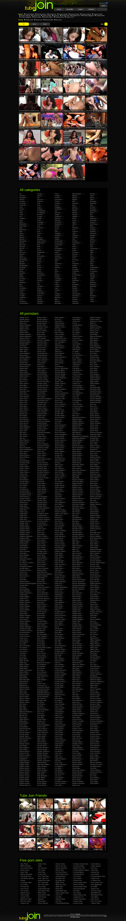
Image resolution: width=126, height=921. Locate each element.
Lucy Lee (75, 397)
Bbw (20, 231)
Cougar (39, 216)
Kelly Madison (59, 602)
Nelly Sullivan (76, 629)
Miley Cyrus (76, 547)
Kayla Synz (58, 583)
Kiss (56, 273)
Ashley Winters (24, 610)
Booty (21, 271)
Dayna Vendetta (42, 568)
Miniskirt (75, 203)
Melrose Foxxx (77, 500)
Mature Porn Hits (79, 868)
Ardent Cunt (95, 889)
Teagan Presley (95, 610)
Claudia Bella (41, 498)
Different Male (60, 899)
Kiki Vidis (58, 642)
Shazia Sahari (94, 466)
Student (92, 228)
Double (39, 258)
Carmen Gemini (42, 376)
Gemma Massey (42, 696)
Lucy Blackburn (77, 393)
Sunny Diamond (95, 568)
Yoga (91, 299)
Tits (91, 254)
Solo (91, 205)
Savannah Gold (95, 434)
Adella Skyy (23, 331)
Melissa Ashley (77, 489)
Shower (92, 194)
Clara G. (40, 495)
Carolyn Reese (42, 389)
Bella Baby (23, 676)
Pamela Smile (77, 715)
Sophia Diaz (94, 514)
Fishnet (39, 296)
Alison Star (23, 431)
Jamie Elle (58, 355)
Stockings (93, 220)
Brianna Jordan (24, 755)
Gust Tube (41, 872)
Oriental (75, 235)
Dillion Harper (41, 606)
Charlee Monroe (42, 425)
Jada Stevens (59, 346)
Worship (92, 296)
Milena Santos (77, 546)
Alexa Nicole (23, 387)
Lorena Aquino (77, 385)
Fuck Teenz (77, 876)
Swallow (92, 231)
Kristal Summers (60, 670)
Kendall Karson (60, 612)
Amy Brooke (23, 483)
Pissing (74, 254)
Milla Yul (75, 549)
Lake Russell (59, 717)
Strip (91, 226)
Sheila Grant (94, 472)
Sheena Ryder (95, 468)
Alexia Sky (22, 393)
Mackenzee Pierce (78, 417)
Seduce (74, 297)
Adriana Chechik (25, 334)
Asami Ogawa (24, 589)
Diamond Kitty (42, 600)
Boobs (21, 269)
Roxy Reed (93, 370)
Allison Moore (24, 440)
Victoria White (94, 742)
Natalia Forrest (77, 606)
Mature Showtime (26, 874)
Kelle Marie (58, 595)
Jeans (57, 265)
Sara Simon (94, 408)
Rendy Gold (94, 332)
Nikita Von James (78, 664)
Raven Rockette (77, 781)
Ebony (39, 262)
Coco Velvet (41, 510)
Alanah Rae (23, 363)
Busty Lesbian (37, 17)
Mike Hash (75, 542)
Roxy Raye (93, 368)
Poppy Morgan (77, 747)
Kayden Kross (59, 578)
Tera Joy (93, 621)
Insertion (57, 256)
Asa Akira (22, 587)
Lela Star (58, 761)
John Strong (59, 472)
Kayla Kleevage (60, 581)
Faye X (39, 681)
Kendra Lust (59, 613)
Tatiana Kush (94, 598)
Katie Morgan (59, 561)
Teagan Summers (96, 612)
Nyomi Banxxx (77, 700)
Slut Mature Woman (27, 878)
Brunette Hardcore (41, 14)
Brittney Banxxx (24, 785)
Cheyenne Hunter (43, 446)
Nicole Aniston (77, 646)
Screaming (76, 294)
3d (20, 194)
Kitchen (57, 275)
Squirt (92, 216)
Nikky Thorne (76, 681)
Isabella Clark (59, 325)
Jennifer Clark (59, 410)
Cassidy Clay (41, 404)
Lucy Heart (76, 395)
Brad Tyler (22, 725)
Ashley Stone (23, 608)
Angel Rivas (23, 517)
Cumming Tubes (26, 882)
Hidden (57, 239)
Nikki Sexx (75, 679)
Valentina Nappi (95, 679)
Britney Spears (24, 772)
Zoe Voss (93, 776)
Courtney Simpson (43, 519)
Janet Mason (59, 366)
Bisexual (22, 252)
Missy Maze (76, 564)
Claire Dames (41, 491)
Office (74, 224)
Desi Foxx (40, 585)
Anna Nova (23, 564)
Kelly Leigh (58, 600)
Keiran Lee (58, 591)
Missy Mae (76, 561)
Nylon (74, 222)
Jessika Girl (59, 455)
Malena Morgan (77, 440)
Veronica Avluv (95, 715)
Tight (91, 250)
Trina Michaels (95, 666)
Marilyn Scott (76, 461)
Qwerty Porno (25, 893)
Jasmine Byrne (60, 372)
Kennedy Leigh (60, 619)
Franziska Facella (43, 689)
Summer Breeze (95, 561)
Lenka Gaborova (60, 764)
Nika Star (75, 659)
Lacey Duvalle (59, 704)
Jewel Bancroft (60, 459)
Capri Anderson (42, 359)
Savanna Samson (96, 432)
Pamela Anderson (78, 713)
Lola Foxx (75, 366)
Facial (39, 277)
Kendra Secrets (60, 615)
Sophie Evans (94, 523)
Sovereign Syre (95, 532)
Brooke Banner (42, 321)
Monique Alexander (78, 585)
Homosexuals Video (80, 887)
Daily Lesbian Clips (62, 893)
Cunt (38, 230)
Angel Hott (22, 510)
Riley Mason (94, 340)
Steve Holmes (94, 553)
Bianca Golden (24, 698)
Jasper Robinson (60, 378)
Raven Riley (76, 779)
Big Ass (22, 239)
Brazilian (22, 273)
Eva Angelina (41, 664)
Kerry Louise (59, 621)
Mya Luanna (76, 595)
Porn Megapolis (96, 884)
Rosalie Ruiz (94, 357)
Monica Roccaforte (78, 580)
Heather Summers (43, 757)
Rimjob (74, 288)
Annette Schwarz (25, 570)
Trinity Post (93, 670)
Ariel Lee (22, 578)
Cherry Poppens (42, 444)
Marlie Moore (76, 463)
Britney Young (24, 776)
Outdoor (75, 237)
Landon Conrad (60, 725)
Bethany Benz (24, 687)
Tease (92, 243)
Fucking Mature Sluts (98, 876)
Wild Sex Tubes (25, 901)
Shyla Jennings (95, 476)
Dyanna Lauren (42, 623)
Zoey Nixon (94, 779)
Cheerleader (23, 303)
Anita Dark (22, 553)
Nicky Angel (76, 640)
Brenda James (24, 744)
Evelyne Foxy (41, 674)
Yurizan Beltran (95, 770)
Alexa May (22, 385)
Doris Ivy (40, 619)
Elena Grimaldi (42, 627)
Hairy (56, 231)
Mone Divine (76, 578)
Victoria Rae (94, 740)
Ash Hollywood (24, 591)
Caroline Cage (42, 383)
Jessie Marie (59, 449)
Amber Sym (23, 474)
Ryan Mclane (94, 374)
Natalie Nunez (77, 615)
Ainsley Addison (24, 357)
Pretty (74, 265)
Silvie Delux (94, 485)
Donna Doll (41, 615)
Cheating (22, 301)
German (57, 213)
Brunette (22, 279)
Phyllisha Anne (77, 744)
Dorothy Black (42, 621)
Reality (74, 279)
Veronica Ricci (95, 719)
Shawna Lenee (95, 463)
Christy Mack (41, 476)
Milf (73, 201)
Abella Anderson (25, 325)
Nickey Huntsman (78, 634)
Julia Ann (58, 493)
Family (39, 279)
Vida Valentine (95, 745)
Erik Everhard (41, 657)
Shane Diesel (94, 459)
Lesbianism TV (78, 897)
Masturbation (76, 194)
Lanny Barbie (59, 727)
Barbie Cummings (25, 670)
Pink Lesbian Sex (97, 882)
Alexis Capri (23, 398)
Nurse (74, 220)
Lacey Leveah (59, 708)
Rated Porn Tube (44, 880)
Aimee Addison (24, 353)
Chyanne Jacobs (42, 478)
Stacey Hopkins (95, 536)
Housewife (58, 245)
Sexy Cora (93, 453)
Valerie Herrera (95, 683)
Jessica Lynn (39, 19)
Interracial (58, 258)
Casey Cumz (41, 395)
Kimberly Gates (60, 649)
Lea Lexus (58, 749)
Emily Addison (42, 638)
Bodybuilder (23, 265)
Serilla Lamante (95, 451)
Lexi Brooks (59, 772)
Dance (39, 237)
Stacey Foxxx (94, 534)
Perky (74, 248)
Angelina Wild (24, 538)
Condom (40, 214)
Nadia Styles (76, 600)
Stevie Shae (94, 555)
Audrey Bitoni (23, 625)
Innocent (57, 254)
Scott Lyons (94, 442)
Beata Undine (24, 674)
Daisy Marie (41, 534)
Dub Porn (94, 868)
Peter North (76, 736)
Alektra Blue (23, 368)
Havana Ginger (42, 749)
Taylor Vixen (94, 606)
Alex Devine (23, 380)
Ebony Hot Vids (61, 866)
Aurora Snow (23, 634)
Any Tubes (41, 870)
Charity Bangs (42, 423)
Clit (38, 197)
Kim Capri (58, 644)
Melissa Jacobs (77, 491)
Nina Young (76, 691)
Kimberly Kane (60, 651)
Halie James (41, 740)
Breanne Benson (25, 738)
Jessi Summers (60, 432)
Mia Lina (75, 515)
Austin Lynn (23, 638)
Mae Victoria (76, 434)
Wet (91, 288)
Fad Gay (58, 901)
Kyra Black (58, 700)
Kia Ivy (57, 627)
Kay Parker (58, 574)
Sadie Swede (94, 383)
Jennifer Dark (59, 412)
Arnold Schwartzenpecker (28, 583)
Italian (57, 260)
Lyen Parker (76, 410)
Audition (22, 218)
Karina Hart (58, 529)
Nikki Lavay (76, 678)
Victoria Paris (94, 736)
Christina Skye (42, 468)
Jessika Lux (59, 457)
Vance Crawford (95, 689)
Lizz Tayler (75, 357)
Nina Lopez (76, 687)
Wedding (93, 286)
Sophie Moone (95, 527)
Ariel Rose (22, 580)
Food (56, 194)
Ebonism (41, 899)
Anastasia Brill (24, 491)
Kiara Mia (58, 632)
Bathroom (22, 230)
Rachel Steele (77, 762)
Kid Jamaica (59, 634)
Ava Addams (23, 642)
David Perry (41, 566)
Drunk (39, 260)
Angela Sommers (25, 521)
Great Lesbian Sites (80, 882)
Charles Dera (41, 427)
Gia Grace (40, 702)
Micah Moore (76, 525)
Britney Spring (24, 774)
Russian (75, 290)
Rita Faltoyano (95, 346)
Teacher (92, 241)
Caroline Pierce (42, 387)
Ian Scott (58, 319)
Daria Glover (41, 561)
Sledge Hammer (95, 504)
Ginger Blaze (41, 719)
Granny (57, 226)
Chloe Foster (41, 453)
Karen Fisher (59, 523)
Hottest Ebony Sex (62, 874)
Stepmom (93, 218)
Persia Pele (76, 734)
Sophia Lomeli (29, 19)
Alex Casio (23, 378)
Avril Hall (22, 655)
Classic (39, 196)
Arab (21, 213)
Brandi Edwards (24, 729)
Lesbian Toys (36, 15)
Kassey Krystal (60, 546)
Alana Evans (23, 361)
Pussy (74, 277)
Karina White (59, 534)
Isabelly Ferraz (60, 327)
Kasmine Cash (60, 544)
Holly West (40, 779)
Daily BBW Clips (61, 891)
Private (74, 267)
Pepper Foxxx (77, 729)
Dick (38, 245)
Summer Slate (95, 566)
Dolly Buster (41, 608)
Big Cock (22, 245)
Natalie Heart (76, 613)
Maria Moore (76, 451)
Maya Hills (75, 478)
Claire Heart (41, 493)
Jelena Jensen (60, 397)
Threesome (94, 248)
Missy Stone (76, 566)
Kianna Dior (59, 629)
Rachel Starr (76, 761)
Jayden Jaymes (60, 383)
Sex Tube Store (43, 884)
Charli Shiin (41, 431)
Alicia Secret (23, 423)
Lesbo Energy (78, 903)
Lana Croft (58, 719)
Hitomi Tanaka (42, 770)
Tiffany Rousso (95, 646)
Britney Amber (24, 768)
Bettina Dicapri (24, 689)
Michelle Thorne (77, 536)
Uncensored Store (26, 868)
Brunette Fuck (52, 14)
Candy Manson (42, 353)
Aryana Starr (23, 585)
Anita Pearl (23, 557)
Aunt (21, 220)
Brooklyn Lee (41, 329)
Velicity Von (94, 712)
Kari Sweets (59, 527)
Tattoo (92, 239)
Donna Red (41, 617)
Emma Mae (41, 644)
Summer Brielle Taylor (97, 563)
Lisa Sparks (76, 348)
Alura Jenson (23, 451)
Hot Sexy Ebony (61, 872)
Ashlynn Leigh (24, 617)
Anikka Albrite (24, 542)
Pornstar (75, 260)
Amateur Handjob (86, 14)
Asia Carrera (23, 619)
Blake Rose (23, 710)
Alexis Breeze (24, 397)
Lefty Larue (58, 757)
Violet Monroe (94, 749)
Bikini (21, 250)
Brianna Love (23, 757)
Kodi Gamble (59, 664)
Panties (74, 241)
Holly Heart (41, 774)
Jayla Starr (58, 387)
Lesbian (57, 290)
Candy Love (41, 351)
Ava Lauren (23, 651)
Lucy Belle (75, 391)
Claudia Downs (42, 502)
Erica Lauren (41, 655)
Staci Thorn (94, 540)
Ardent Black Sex (44, 889)
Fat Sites (59, 897)
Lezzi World (95, 874)
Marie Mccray (76, 459)
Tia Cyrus (93, 632)
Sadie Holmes (94, 380)
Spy (91, 214)
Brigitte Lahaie (24, 766)
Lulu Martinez (76, 400)
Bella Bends (23, 678)
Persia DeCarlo (77, 730)
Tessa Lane (94, 630)
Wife (91, 292)
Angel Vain (23, 519)
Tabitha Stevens (95, 583)
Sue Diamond (94, 559)
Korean (57, 277)
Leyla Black (76, 319)
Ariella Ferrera (24, 581)
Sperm (92, 213)
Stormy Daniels (95, 557)
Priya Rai (75, 751)
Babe (21, 222)
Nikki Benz (75, 668)
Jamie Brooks (59, 353)
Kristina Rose (59, 672)
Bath (21, 228)
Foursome (58, 199)
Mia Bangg (76, 510)
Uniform (92, 269)
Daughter (40, 239)
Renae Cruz (94, 331)
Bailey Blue (23, 659)
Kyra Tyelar (58, 702)
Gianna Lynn (41, 708)
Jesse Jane (58, 429)
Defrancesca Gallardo (44, 574)
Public (74, 273)
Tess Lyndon (94, 629)
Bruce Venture (42, 331)
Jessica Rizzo (59, 448)
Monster (75, 209)
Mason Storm (76, 474)
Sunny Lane (94, 570)
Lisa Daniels (76, 344)
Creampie (40, 222)
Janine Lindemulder (61, 368)
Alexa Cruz (23, 382)
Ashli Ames (23, 612)
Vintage (92, 277)
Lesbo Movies (95, 864)
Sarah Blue (93, 412)
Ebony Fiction (60, 864)
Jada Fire (58, 344)
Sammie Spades (95, 398)
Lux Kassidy (76, 408)
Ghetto (57, 214)
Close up (40, 199)
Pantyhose (75, 243)
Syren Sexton (94, 581)
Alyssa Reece (24, 457)
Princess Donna (77, 749)
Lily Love (75, 334)
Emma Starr (41, 646)
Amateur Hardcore (25, 15)
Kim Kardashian (60, 646)
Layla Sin (58, 747)
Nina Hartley (76, 683)
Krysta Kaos (59, 678)
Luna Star (75, 402)
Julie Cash (58, 500)
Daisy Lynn (40, 532)
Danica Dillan (41, 549)
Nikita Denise (76, 663)
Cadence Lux (41, 336)
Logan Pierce (76, 363)
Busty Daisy (41, 334)
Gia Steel (40, 706)
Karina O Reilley (60, 530)
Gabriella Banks (42, 691)
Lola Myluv (76, 368)
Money (74, 207)
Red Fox (93, 323)
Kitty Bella (58, 655)
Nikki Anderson (77, 666)
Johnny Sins (59, 478)
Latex (56, 282)
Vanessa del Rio (95, 706)
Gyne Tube (24, 872)
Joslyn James (59, 487)
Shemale (75, 303)
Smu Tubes (42, 887)
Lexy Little (58, 785)
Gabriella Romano (43, 695)
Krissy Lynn (58, 668)
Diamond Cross (42, 595)
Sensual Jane (94, 448)
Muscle (74, 213)
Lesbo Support (96, 866)
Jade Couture (59, 348)
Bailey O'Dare (24, 664)
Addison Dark (24, 327)
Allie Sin (22, 438)
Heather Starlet (42, 755)
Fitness (39, 299)
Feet (38, 284)
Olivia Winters (77, 708)
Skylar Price (94, 502)
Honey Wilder (41, 783)
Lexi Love (58, 776)
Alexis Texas (23, 410)
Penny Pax (76, 727)
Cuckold (40, 224)
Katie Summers (60, 564)
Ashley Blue (23, 595)
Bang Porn (59, 889)
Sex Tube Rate (43, 882)
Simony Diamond (95, 495)
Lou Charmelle (77, 387)
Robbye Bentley (95, 348)
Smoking (93, 203)
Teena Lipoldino (95, 619)
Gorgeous (58, 224)
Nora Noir (75, 695)
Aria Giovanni (24, 576)
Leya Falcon (76, 317)
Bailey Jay (22, 663)
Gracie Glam (41, 727)
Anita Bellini (23, 546)
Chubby (39, 194)
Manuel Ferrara (77, 446)
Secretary (75, 296)
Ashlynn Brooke (24, 615)
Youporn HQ (24, 903)
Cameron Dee (42, 342)
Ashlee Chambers (25, 593)
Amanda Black (24, 461)
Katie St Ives (59, 563)
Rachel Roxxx (77, 759)
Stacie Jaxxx (94, 542)
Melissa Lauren (77, 493)
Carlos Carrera (42, 368)
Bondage (22, 267)
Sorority (92, 207)
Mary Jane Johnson (79, 470)
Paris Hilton (76, 717)
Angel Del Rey (24, 508)
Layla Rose (58, 745)
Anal (20, 207)
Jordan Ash (58, 483)
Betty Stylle (23, 693)
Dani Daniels (41, 546)
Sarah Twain (94, 421)
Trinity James (94, 668)
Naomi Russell (77, 604)
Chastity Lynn (41, 438)
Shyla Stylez (94, 478)
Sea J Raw (58, 19)
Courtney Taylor (42, 521)
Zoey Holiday (94, 778)
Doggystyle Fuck (76, 15)
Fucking (57, 203)
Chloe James (41, 455)
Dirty (38, 248)
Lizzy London (76, 361)
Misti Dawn (76, 568)
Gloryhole (58, 222)
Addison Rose (24, 329)
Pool (73, 258)
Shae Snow (94, 455)
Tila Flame (93, 653)
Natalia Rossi (76, 608)
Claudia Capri (41, 500)
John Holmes (59, 468)
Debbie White (41, 570)
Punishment (76, 275)
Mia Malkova (76, 517)
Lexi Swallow (59, 778)
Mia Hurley (76, 512)
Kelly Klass (58, 598)
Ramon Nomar (77, 772)
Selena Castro (95, 446)
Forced (57, 197)
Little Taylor (76, 349)
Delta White (41, 578)
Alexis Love (23, 404)
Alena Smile (23, 372)
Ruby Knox (93, 372)
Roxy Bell (93, 363)
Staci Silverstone (95, 538)
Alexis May (23, 406)
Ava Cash (22, 644)
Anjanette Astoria (25, 559)
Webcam (93, 284)
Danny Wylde (41, 557)
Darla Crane (41, 563)
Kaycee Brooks (60, 576)
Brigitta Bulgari (24, 762)
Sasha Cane (94, 425)
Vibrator (92, 275)
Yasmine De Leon (96, 764)
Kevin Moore (59, 625)
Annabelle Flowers (25, 566)
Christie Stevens (42, 464)
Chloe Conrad (41, 449)
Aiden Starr (23, 351)
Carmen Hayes (42, 378)
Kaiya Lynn (58, 515)
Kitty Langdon (59, 659)
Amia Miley (23, 478)
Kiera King (58, 636)
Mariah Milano (77, 455)
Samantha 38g (95, 387)
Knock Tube (42, 874)
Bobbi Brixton (23, 719)
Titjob (92, 252)
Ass (20, 216)
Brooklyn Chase (42, 327)
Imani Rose (58, 321)
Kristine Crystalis (60, 674)
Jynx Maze (58, 504)
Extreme (40, 273)
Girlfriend (58, 216)
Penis (74, 247)
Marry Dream (76, 466)
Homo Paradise (78, 884)
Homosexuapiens (79, 889)
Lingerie (57, 294)
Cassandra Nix (42, 402)
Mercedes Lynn (77, 506)
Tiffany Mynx (94, 642)
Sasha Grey (94, 427)
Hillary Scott (41, 768)
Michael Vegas (77, 527)
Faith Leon (40, 678)
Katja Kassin (59, 568)
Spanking (93, 211)
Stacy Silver (94, 544)
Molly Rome (76, 576)
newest (34, 24)
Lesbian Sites (77, 901)
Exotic (39, 271)
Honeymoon (59, 243)
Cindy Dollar (41, 483)
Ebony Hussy (24, 870)
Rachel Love (76, 757)
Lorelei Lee (76, 383)
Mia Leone (75, 514)
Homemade (59, 241)
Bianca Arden (23, 696)
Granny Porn (77, 880)
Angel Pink (23, 515)
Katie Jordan (59, 557)
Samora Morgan (95, 400)
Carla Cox (40, 365)
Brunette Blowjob (29, 14)
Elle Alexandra (42, 634)
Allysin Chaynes (24, 448)
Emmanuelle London (44, 647)
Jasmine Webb (60, 376)
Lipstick (57, 296)
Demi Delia (40, 580)
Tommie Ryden (95, 657)
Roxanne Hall (94, 359)
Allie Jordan (23, 436)
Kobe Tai (58, 663)
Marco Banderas (77, 448)
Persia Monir (76, 732)
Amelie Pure (23, 476)
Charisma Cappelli (43, 421)
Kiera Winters (59, 638)
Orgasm (75, 231)
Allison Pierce (24, 442)
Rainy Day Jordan (78, 770)
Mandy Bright (76, 442)
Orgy (74, 233)
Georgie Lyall (41, 700)
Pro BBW (94, 887)
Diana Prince (41, 604)
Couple (39, 218)
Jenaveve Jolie (60, 398)
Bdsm (21, 233)
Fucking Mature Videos (81, 870)
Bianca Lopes (24, 700)
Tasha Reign (94, 597)
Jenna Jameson (60, 404)
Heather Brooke (42, 753)
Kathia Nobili (59, 549)
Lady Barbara (59, 712)
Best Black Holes (44, 891)
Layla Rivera (59, 744)
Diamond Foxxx (42, 597)
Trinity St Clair (94, 672)
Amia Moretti (23, 480)
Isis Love (58, 329)
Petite (74, 250)
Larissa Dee (59, 732)
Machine (57, 297)
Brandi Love (23, 730)
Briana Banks (23, 747)
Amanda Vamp (24, 463)
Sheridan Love (95, 474)
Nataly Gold (76, 621)
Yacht (92, 297)
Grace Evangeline (43, 725)
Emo (38, 263)
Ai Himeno (22, 346)
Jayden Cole (59, 382)
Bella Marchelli (24, 679)
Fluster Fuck (95, 878)
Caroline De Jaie (42, 385)
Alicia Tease (23, 425)
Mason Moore (77, 472)
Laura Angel (59, 734)
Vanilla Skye (94, 710)
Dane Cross (41, 544)
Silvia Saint (93, 483)
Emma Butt (41, 642)
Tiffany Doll (93, 638)
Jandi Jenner (59, 361)
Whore (92, 290)
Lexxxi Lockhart (60, 783)
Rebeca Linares (95, 317)
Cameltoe (22, 288)
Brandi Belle (23, 727)
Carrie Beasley (42, 391)
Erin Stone (40, 661)
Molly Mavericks (77, 574)
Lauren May (59, 738)
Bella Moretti (23, 681)
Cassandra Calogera (44, 398)
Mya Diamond (77, 593)
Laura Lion (58, 736)
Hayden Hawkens (43, 751)
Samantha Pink (95, 389)
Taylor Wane (94, 608)
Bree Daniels (23, 740)
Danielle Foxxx (42, 551)
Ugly (91, 263)
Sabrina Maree (95, 378)
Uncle (92, 265)
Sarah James (94, 414)
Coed (39, 207)
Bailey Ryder (23, 666)
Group (57, 228)
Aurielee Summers (25, 630)
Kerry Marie (59, 623)
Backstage (22, 226)
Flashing (40, 301)
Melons (74, 197)
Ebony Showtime (61, 868)
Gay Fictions (77, 878)
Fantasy (39, 280)
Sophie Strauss (95, 529)
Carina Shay (41, 363)
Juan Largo (58, 489)
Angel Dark (23, 506)
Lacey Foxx (58, 706)
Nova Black (76, 698)
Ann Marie (22, 561)
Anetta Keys (23, 502)
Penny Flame (76, 725)
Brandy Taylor (24, 736)
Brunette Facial (65, 15)
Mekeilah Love (77, 485)
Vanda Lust (94, 691)
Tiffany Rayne (94, 644)
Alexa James (23, 383)
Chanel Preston (42, 419)
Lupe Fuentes (77, 404)
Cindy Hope (41, 485)
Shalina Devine (95, 457)
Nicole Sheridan (77, 653)
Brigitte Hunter (24, 764)
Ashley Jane (23, 604)
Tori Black (93, 661)
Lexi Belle (58, 768)
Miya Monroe (76, 570)
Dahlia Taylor (41, 529)
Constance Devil (42, 514)
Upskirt (92, 273)
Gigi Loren (40, 712)
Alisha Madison (24, 427)
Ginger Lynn (41, 721)
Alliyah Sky (23, 444)
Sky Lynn (93, 500)
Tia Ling (92, 636)
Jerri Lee (58, 423)
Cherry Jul (40, 442)
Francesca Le (41, 685)
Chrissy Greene (42, 463)
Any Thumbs (42, 868)
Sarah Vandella (95, 423)
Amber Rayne (24, 472)
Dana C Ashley (42, 536)
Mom (74, 205)
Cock (39, 205)
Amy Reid (22, 487)
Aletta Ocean (23, 376)
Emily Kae (40, 640)
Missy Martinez (77, 563)
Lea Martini (58, 751)
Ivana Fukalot (59, 334)
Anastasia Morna (25, 493)
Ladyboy (57, 280)
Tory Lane (93, 664)
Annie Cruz (23, 572)
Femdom (40, 286)
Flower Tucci (41, 683)
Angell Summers (25, 540)
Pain (73, 239)
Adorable (22, 197)
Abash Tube (42, 864)
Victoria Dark (94, 732)
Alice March (23, 417)
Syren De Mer (94, 580)
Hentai (57, 237)
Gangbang (58, 209)
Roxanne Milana (95, 361)
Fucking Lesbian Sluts (80, 864)
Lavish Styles (59, 742)
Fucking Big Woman (62, 903)
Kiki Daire (58, 640)
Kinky (56, 271)
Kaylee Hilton (59, 589)
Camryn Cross (42, 346)
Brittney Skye (41, 317)
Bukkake (22, 282)
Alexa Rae (22, 389)
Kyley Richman (60, 695)
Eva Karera (41, 668)
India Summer (59, 323)
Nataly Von (76, 623)
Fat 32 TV (59, 895)
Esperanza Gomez (43, 663)
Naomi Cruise (77, 602)
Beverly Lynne (24, 695)
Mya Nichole (76, 597)
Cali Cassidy (41, 338)
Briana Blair (23, 749)
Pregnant (75, 263)
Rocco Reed (94, 349)
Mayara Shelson (77, 480)
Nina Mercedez (77, 689)
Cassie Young (41, 408)
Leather (57, 286)
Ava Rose (22, 653)
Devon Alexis (41, 589)
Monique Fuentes (78, 587)
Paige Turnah (76, 712)
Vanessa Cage (95, 695)
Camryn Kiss (41, 348)
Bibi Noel (22, 706)
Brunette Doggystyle (88, 15)
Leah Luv (58, 755)
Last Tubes (24, 884)
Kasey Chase (59, 542)
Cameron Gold (42, 344)
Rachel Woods (77, 764)
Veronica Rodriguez (96, 721)
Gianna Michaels (42, 710)
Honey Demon (42, 781)
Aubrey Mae (23, 623)
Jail (56, 262)
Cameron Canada (43, 340)
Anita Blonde (23, 547)
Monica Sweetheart (78, 583)
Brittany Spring (24, 783)
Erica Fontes (41, 653)
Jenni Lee (58, 408)
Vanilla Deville (94, 708)
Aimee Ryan (23, 355)
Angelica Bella (24, 527)
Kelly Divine (59, 597)
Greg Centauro (42, 729)
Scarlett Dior (94, 438)
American (22, 205)
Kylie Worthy (59, 698)
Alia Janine (23, 412)
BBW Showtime (25, 866)
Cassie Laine (41, 406)
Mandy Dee (76, 444)
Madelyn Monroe (78, 423)
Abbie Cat (22, 323)
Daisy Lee (40, 530)
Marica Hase (76, 457)
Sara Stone (94, 410)
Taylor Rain (94, 604)
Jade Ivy (57, 349)
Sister (92, 196)
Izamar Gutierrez (60, 340)
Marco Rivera (76, 449)
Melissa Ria (76, 497)
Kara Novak (59, 519)
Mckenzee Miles (49, 19)
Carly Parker (41, 370)
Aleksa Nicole (24, 366)
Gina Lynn (40, 713)
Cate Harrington (42, 410)
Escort (39, 267)
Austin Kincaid (24, 636)
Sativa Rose (94, 431)
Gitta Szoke (41, 723)
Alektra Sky (23, 370)
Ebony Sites (60, 870)
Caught (21, 296)
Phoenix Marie (77, 742)
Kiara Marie (58, 630)
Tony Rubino (94, 659)
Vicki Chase (94, 727)
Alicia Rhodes (24, 421)
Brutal (21, 280)
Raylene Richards (78, 783)
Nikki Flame (76, 676)
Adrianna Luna (24, 340)
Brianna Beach (24, 751)
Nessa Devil (76, 630)
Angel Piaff (23, 514)
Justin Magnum (60, 502)
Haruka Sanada (42, 747)
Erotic (39, 265)
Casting (22, 294)
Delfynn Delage (42, 576)
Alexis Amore (23, 395)
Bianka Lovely (24, 702)
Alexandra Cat (24, 391)
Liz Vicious (76, 353)
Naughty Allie (76, 625)
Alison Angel (23, 429)
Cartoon (22, 290)
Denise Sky (41, 581)
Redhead (75, 280)
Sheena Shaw (94, 470)
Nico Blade (76, 642)
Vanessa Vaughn (95, 700)
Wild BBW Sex (96, 893)
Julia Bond (58, 495)
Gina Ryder (41, 715)
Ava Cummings (24, 646)
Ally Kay (22, 446)
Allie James (23, 434)
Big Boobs (22, 241)
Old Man (75, 228)
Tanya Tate (93, 591)
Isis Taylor (58, 331)
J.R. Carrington (60, 342)
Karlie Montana (60, 536)
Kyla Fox (58, 689)
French (57, 201)
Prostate (75, 269)
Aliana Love (23, 414)
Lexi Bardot (58, 766)
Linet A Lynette (77, 340)
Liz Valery (75, 351)
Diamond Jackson (43, 598)
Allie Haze (22, 432)
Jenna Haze (59, 402)
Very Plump (24, 864)
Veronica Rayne (95, 717)
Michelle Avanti (77, 529)
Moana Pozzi (76, 572)
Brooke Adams (42, 319)
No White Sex (60, 880)
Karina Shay (59, 532)
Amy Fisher (23, 485)
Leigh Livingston (60, 759)
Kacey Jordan (59, 506)
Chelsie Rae (41, 440)
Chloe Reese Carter (43, 459)
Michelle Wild (76, 538)
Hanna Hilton (41, 742)
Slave (92, 199)
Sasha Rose (94, 429)
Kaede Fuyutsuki (60, 512)
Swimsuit (93, 233)
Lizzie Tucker (76, 359)
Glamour (57, 218)
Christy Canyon (42, 474)
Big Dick (22, 247)
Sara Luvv (93, 406)
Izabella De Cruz (60, 338)
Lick (56, 292)
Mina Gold (75, 551)
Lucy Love (75, 398)
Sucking (92, 230)
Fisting (39, 297)
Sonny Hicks (94, 510)
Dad (38, 235)
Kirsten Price (59, 653)
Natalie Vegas (77, 617)
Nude (74, 218)
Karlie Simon (59, 538)
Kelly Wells (58, 608)
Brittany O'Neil (24, 781)
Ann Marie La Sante (26, 563)
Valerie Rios (94, 685)
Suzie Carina (94, 578)
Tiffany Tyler (94, 649)
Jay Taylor (58, 380)
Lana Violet (58, 723)
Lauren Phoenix (60, 740)
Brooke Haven (42, 323)
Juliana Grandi (60, 498)
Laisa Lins (58, 715)
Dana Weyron (41, 542)
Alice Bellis (23, 415)
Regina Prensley (95, 327)
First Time (40, 294)
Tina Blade (93, 655)
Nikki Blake (76, 670)
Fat (38, 282)
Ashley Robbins (24, 606)
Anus (21, 211)
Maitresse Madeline (78, 438)
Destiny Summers (43, 587)
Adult (40, 866)
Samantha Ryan (95, 391)
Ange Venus (23, 504)
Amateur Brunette (74, 14)
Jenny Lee (58, 419)
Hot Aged (76, 891)
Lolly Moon (76, 372)
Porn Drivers (24, 891)
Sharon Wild (94, 461)
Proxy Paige (76, 753)
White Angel (94, 759)
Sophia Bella (94, 512)
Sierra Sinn (93, 481)
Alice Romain (23, 419)
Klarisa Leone (59, 661)
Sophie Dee (94, 521)
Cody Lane (40, 512)
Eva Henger (41, 666)
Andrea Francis (24, 498)
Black (21, 256)
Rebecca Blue (94, 319)
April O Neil (23, 574)
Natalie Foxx (76, 612)
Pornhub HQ (24, 887)
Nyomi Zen (76, 702)
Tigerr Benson (94, 651)
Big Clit (21, 243)
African (21, 199)
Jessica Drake (59, 438)
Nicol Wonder (76, 644)
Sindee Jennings (95, 497)
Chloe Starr (41, 461)
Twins (92, 262)
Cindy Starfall (41, 489)
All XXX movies (96, 891)
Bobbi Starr (23, 721)
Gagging (57, 207)
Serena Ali (93, 449)
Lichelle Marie (77, 325)
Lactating (58, 279)
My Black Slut (60, 878)
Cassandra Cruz (42, 400)
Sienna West (94, 480)
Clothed (39, 201)
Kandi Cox (58, 517)
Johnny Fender (60, 476)
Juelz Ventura (59, 491)
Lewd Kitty (94, 870)
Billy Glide (22, 708)
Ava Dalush (23, 647)
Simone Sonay (95, 493)
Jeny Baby (58, 421)
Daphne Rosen (42, 559)
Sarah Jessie (94, 415)
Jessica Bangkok (60, 434)
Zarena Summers (96, 772)
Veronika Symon (95, 723)
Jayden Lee (59, 385)
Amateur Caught (98, 14)
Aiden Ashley (23, 348)
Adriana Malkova (25, 336)
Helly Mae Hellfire (43, 764)
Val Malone (93, 676)
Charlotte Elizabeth (43, 432)
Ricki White (94, 334)
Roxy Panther (94, 366)
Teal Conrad (94, 613)
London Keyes (77, 374)
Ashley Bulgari (24, 597)
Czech (39, 233)
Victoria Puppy (95, 738)
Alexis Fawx (23, 400)
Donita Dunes (41, 612)
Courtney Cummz (43, 517)
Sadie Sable (94, 382)
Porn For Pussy (96, 901)
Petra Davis (76, 740)
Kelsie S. (58, 610)
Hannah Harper (42, 744)
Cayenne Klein (42, 414)
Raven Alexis (76, 778)
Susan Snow (94, 574)
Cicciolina (40, 480)
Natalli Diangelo (77, 619)
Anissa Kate (23, 544)
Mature (74, 196)
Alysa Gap (22, 453)
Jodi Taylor (58, 466)
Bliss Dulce (23, 713)
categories (91, 9)
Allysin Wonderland (25, 449)
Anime (21, 209)
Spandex (93, 209)
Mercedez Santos (78, 508)
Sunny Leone (94, 572)
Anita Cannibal (24, 551)
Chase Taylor (41, 436)
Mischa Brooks (77, 557)
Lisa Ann (75, 342)
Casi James (41, 397)
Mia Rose (75, 521)
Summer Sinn (94, 564)
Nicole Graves (77, 647)
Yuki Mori (93, 768)
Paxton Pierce (77, 723)
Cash (21, 292)
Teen (91, 245)
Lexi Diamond (59, 774)
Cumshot (40, 228)
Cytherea (40, 527)
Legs (56, 288)
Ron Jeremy (94, 355)
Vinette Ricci (94, 747)
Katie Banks (59, 555)
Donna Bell (40, 613)
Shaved (74, 299)
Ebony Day (41, 901)
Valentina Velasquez (97, 681)
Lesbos (22, 880)
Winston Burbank (95, 762)
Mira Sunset (76, 555)
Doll (38, 254)
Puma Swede (76, 755)
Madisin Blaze (77, 425)
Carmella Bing (42, 374)
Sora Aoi (93, 530)
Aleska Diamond (25, 374)
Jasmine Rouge (60, 374)
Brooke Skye (41, 325)
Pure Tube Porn (43, 878)
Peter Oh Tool (77, 738)
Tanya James (94, 589)
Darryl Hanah (41, 564)
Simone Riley (94, 489)
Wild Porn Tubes (26, 899)
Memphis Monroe (78, 502)
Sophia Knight (94, 515)
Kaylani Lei (58, 585)
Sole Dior (93, 506)
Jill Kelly (57, 463)
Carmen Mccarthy (43, 382)
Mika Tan (75, 540)
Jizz (56, 269)
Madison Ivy (76, 427)
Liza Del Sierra (77, 355)
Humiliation (58, 248)
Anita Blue (22, 549)
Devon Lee (40, 591)
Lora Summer (77, 382)
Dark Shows (42, 897)
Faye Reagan (41, 679)
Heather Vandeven (43, 761)
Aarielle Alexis (24, 319)
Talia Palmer (94, 585)
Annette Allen (23, 568)
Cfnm (21, 299)
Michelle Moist (77, 532)
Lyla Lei (74, 412)
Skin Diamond (94, 498)
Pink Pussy (76, 745)
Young (92, 301)
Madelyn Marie (77, 421)
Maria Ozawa (76, 453)
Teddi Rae (93, 615)
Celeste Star (41, 415)
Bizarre (21, 254)
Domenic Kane (42, 610)
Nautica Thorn (77, 627)
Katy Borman (59, 572)
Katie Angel (58, 553)
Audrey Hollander (25, 627)
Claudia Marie (41, 504)
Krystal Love (59, 683)
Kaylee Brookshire (61, 587)
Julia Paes (58, 497)
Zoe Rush (93, 774)
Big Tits (21, 248)
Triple (92, 260)
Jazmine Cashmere (61, 393)
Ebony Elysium (43, 903)
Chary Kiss (40, 434)
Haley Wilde (41, 738)
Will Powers (94, 761)
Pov (73, 262)
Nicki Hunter (76, 636)
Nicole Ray (76, 651)
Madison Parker (77, 429)
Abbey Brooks (24, 321)
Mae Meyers (76, 432)
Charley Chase (42, 429)
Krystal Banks (59, 679)
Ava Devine (23, 649)
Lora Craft (75, 380)
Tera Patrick (94, 623)
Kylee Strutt (59, 691)
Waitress (93, 282)
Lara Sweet (58, 730)
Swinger (92, 235)
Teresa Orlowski (95, 625)
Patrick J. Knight (77, 721)
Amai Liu (22, 459)
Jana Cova (58, 359)
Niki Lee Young (77, 661)
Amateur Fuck (69, 17)
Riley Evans (94, 338)
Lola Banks (76, 365)
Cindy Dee (40, 481)
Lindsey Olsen (77, 336)
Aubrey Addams (24, 621)
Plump (74, 256)
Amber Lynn (23, 470)
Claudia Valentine (43, 508)
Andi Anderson (24, 497)
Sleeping (93, 201)
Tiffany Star (94, 647)
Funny (57, 205)
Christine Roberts (43, 472)
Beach (21, 235)
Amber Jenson (24, 468)
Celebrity (22, 297)
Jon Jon (57, 480)
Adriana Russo (24, 338)
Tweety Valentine (95, 674)
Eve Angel (40, 670)
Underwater (94, 267)
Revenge (75, 284)
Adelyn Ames (23, 332)
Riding (74, 286)
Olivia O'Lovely (77, 706)
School (74, 292)
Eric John (40, 651)
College (39, 209)
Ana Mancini (23, 489)
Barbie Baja (23, 668)
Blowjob (22, 263)
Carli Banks (41, 366)
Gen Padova (41, 698)
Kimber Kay (59, 647)
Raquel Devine (77, 776)
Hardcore (58, 235)
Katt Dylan (58, 570)
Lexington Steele (60, 781)
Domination (41, 256)
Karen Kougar (59, 525)
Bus (20, 284)
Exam (39, 269)
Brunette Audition (48, 17)
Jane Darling (59, 363)
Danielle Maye (42, 553)
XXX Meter (94, 897)
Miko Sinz (75, 544)
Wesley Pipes (94, 757)
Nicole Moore (76, 649)
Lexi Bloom (58, 770)
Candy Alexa (41, 349)
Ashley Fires (23, 598)
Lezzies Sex (95, 872)
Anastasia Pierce (25, 495)
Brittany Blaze (24, 779)
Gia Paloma (41, 704)
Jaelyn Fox (58, 351)
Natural (74, 214)
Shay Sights (94, 464)
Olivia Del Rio (77, 704)
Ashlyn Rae (23, 613)
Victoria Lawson (95, 734)
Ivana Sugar (59, 336)
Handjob (57, 233)
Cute (38, 231)
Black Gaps (42, 893)
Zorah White (94, 783)
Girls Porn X (95, 899)
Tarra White (94, 595)
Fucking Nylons (78, 874)
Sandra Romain (95, 402)
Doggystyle (41, 252)
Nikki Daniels (76, 672)
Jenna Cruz (58, 400)
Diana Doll (40, 602)
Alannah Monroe (25, 365)
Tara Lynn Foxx (95, 593)
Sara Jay (93, 404)
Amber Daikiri (24, 466)
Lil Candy (75, 327)
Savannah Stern (95, 436)
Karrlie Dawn (59, 540)
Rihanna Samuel (95, 336)
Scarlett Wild (94, 440)
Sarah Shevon (95, 419)
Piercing (75, 252)
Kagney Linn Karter (61, 514)
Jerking (57, 267)
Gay (56, 211)
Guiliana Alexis (42, 730)
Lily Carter (75, 331)
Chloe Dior (40, 451)
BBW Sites (59, 887)
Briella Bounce (24, 761)
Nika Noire (75, 657)
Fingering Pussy (59, 17)
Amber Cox (23, 464)
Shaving (75, 301)
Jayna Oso (58, 391)
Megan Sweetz (77, 483)
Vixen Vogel (94, 755)
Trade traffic (77, 914)
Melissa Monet (77, 495)
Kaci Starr (58, 508)
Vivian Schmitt (95, 753)
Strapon (92, 222)
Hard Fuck (56, 15)
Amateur (22, 201)
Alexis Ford (23, 402)
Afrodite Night (24, 344)
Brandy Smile (23, 734)
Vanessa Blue (94, 693)
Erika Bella (40, 659)
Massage (58, 303)
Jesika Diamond (60, 425)
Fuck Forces (24, 889)
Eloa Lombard (42, 636)
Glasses (57, 220)
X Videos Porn (96, 880)
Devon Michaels (42, 593)
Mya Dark (75, 591)
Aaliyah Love (23, 317)
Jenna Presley (59, 406)
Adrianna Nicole (24, 342)
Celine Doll (40, 417)
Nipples (74, 216)
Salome (92, 385)
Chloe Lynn (41, 457)
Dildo (39, 247)
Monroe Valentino (78, 589)
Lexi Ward (58, 779)
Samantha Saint (95, 393)
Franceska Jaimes (43, 687)
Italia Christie (59, 332)
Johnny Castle (59, 474)
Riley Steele (94, 344)
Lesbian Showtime (79, 899)
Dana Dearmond (42, 538)
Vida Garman (94, 744)
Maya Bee (75, 476)
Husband (58, 250)
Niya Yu (74, 693)
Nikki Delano (76, 674)
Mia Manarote (77, 519)
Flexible (39, 303)
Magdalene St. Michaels (80, 436)
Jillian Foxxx (59, 464)
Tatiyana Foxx (94, 600)
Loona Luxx (76, 378)
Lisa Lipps (75, 346)
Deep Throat (41, 241)
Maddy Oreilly (77, 419)
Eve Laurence (41, 672)
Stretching (93, 224)
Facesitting (40, 275)
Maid (56, 299)
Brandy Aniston (24, 732)
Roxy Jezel (93, 365)
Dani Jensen (41, 547)
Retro (74, 282)
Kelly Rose (58, 604)
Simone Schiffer (95, 491)
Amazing (22, 203)
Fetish (39, 288)
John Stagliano (60, 470)
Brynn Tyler (41, 332)
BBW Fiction (60, 882)
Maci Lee (75, 415)
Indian (57, 252)
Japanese (58, 263)
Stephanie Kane (95, 551)
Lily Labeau (76, 332)
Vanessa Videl (95, 704)
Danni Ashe (41, 555)
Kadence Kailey (60, 510)
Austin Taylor (23, 640)
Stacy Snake (94, 546)
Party (74, 245)
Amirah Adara (24, 481)
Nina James (76, 685)
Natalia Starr (76, 610)
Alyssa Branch (24, 455)
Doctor (39, 250)
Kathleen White (60, 551)
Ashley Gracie (24, 600)
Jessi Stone (59, 431)
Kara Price (58, 521)
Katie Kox (58, 559)
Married (57, 301)
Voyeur (92, 280)
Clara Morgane (42, 497)
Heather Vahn (41, 759)
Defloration (40, 243)
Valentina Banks (95, 678)
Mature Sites (95, 903)
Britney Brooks (24, 770)
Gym (56, 230)
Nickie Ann (75, 638)
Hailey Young (41, 734)
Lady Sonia (58, 713)
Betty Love (23, 691)
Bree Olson (23, 742)
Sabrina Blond (95, 376)
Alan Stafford (23, 359)
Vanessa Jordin (95, 698)
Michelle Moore (77, 534)
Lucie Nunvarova (78, 389)
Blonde (21, 262)
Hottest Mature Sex (79, 895)
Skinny (92, 197)
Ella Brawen (41, 630)
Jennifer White (59, 415)
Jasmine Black (60, 370)
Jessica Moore (60, 446)
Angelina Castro (24, 532)
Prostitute (75, 271)
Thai (91, 247)
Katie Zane (58, 566)
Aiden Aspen (23, 349)
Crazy (39, 220)
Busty (21, 286)
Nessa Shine (76, 632)
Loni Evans (76, 376)
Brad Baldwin (23, 723)
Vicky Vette (93, 729)
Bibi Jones (22, 704)
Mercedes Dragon (78, 504)
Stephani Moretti (95, 549)
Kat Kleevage (59, 547)
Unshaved (93, 271)
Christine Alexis (42, 470)
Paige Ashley (76, 710)
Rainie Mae (76, 768)
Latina (57, 284)
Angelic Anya (23, 523)
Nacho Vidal (76, 598)
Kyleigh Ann (59, 693)
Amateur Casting (46, 15)
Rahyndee (75, 766)
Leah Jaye (58, 753)
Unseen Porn (24, 897)
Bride (21, 275)
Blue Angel (23, 717)
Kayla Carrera (59, 580)
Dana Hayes (41, 540)
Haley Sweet (41, 736)
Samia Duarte (94, 395)
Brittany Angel (24, 778)
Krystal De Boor (60, 681)
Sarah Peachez (95, 417)
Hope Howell (59, 317)
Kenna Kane (59, 617)
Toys (91, 256)
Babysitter (22, 224)
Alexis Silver (23, 408)
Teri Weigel (93, 627)
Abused (22, 196)
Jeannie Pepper (60, 395)
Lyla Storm (76, 414)
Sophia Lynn (94, 519)
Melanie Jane (76, 487)
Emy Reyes (41, 649)
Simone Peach (95, 487)
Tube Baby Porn (25, 876)
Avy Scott (22, 657)
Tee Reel (93, 617)
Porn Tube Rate (43, 876)
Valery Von (93, 687)
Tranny (92, 258)
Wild (91, 294)
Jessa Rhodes (59, 427)
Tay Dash (93, 602)
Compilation (41, 213)
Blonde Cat (23, 715)
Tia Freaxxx (94, 634)
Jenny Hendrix (59, 417)
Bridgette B (23, 759)
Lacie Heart (58, 710)
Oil (73, 226)
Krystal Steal (59, 685)
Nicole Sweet (76, 655)
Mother (74, 211)
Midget (74, 199)
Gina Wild (40, 717)
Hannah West (41, 745)
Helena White (41, 762)
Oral (73, 230)
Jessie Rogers (59, 451)
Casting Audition (100, 15)
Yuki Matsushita (95, 766)
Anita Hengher (24, 555)
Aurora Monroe (24, 632)
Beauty (21, 237)
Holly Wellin (41, 778)
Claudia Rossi (41, 506)
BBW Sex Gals (61, 884)
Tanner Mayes (95, 587)
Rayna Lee (76, 785)
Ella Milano (40, 632)
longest (80, 9)
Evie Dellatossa (42, 676)
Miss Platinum (77, 559)
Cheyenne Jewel (42, 448)
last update (70, 9)
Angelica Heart (24, 530)
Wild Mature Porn (97, 895)
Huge (56, 247)
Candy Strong (41, 357)
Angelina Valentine (25, 536)
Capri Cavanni (42, 361)
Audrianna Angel (25, 629)
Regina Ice (93, 325)
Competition (41, 211)
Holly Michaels (42, 776)
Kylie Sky (58, 696)
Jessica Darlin (59, 436)
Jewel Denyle (59, 461)
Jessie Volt (58, 453)
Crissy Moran (41, 523)
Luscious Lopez (77, 406)
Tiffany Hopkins (95, 640)
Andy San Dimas (25, 500)
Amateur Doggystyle (26, 17)
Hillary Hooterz (42, 766)
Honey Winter (41, 785)
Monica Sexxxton (78, 581)
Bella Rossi (23, 683)
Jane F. (57, 365)
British (21, 277)
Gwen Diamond (42, 732)
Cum (38, 226)
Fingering (40, 292)
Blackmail (22, 258)
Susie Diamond (95, 576)
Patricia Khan (76, 719)
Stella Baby (94, 547)
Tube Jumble (24, 895)
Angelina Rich (24, 534)
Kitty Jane (58, 657)
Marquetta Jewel (77, 464)
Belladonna (23, 685)
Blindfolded (23, 260)
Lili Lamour (76, 329)
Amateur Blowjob (63, 14)
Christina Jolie (42, 466)
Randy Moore (76, 774)
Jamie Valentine (60, 357)
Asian (21, 214)
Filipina (39, 290)
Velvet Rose (94, 713)
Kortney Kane (59, 666)
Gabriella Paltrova (43, 693)
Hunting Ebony (61, 876)
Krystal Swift (59, 687)
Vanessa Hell (94, 696)
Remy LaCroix (95, 329)
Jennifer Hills (59, 414)
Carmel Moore (42, 372)
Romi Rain (93, 353)
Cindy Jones (41, 487)
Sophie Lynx (94, 525)
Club (38, 203)
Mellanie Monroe (78, 498)
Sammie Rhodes (95, 397)
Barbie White (23, 672)
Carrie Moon (41, 393)
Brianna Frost (24, 753)
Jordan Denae (59, 485)
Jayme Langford (60, 389)
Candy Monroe (42, 355)
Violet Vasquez (95, 751)
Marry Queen (76, 468)
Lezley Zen (76, 321)
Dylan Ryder (41, 625)
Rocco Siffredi (94, 351)
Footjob (57, 196)
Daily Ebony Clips (44, 895)
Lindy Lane (76, 338)
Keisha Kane (59, 593)
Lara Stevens (59, 729)
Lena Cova (58, 762)
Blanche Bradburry (25, 712)
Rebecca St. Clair (96, 321)
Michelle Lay (76, 530)
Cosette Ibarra (42, 515)
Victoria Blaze (94, 730)
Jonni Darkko (59, 481)
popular (59, 9)
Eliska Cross (41, 629)
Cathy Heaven (42, 412)
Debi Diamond (42, 572)
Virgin (92, 279)
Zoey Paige (94, 781)
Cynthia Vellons (42, 525)
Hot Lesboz (77, 893)
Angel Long (23, 512)
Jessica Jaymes (60, 440)
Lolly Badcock (77, 370)
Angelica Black (24, 529)
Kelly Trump (59, 606)
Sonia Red (93, 508)
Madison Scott (77, 431)
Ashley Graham (24, 602)
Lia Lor (74, 323)
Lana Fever (58, 721)
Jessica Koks (59, 442)
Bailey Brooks (24, 661)
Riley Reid (93, 342)
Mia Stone (75, 523)
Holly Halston (41, 772)
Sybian (92, 237)
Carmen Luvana (42, 380)
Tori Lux (92, 663)
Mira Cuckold (76, 553)
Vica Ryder (93, 725)
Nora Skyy (75, 696)
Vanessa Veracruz (96, 702)
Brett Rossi (23, 745)
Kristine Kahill (59, 676)
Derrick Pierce (42, 583)
